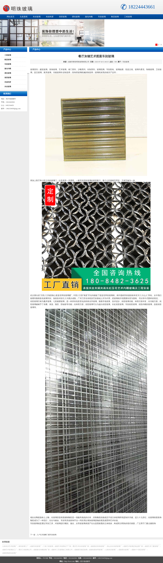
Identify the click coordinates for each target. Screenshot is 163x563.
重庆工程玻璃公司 (25, 550)
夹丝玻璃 (36, 17)
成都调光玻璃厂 (124, 550)
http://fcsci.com (69, 561)
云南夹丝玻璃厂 (111, 550)
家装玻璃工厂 (23, 546)
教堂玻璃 (115, 17)
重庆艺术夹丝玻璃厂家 (81, 546)
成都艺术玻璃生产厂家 (63, 546)
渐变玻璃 (63, 17)
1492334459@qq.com (13, 109)
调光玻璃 (76, 17)
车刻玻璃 (102, 17)
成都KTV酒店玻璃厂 (138, 550)
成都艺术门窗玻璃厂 (152, 546)
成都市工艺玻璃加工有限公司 (62, 550)
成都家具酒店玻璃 (80, 550)
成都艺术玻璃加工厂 (9, 550)
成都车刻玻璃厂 (36, 546)
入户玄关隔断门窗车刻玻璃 (46, 535)
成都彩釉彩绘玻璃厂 (9, 553)
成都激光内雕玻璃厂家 (41, 550)
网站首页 (10, 17)
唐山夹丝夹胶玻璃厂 (114, 546)
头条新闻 (23, 17)
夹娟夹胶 (50, 17)
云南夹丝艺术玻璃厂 (9, 546)
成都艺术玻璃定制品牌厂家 (133, 546)
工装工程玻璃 (48, 546)
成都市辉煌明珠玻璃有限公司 (78, 62)
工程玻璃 (128, 17)
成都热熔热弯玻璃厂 (96, 550)
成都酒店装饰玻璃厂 (98, 546)
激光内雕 (89, 17)
